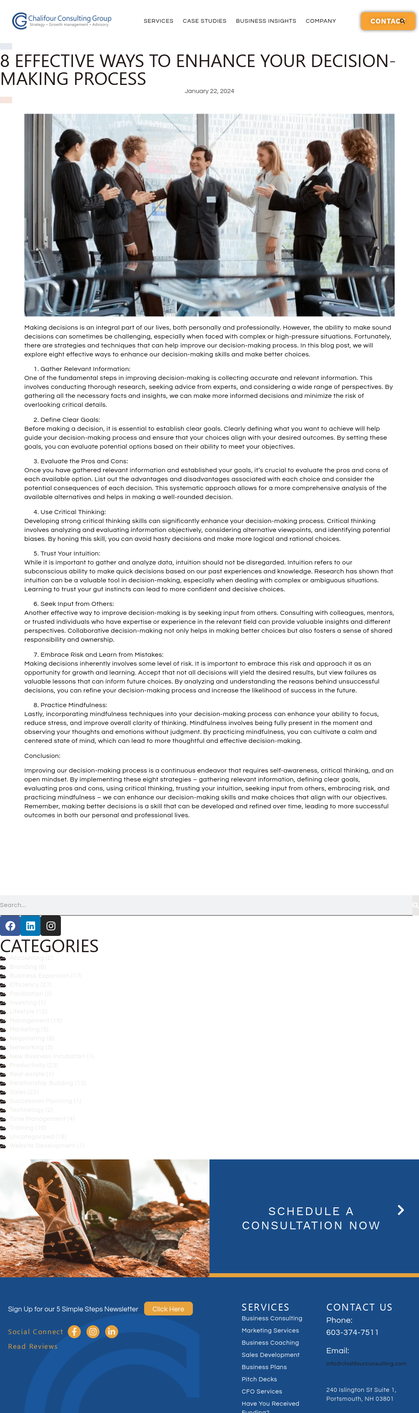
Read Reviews (33, 1346)
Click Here (168, 1309)
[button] (402, 21)
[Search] (416, 905)
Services (158, 21)
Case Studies (205, 21)
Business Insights (266, 21)
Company (321, 21)
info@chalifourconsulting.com (366, 1364)
